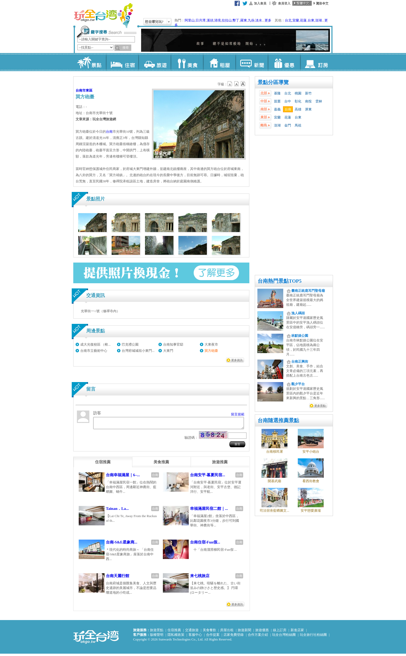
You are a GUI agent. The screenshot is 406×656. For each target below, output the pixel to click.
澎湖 (318, 20)
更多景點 (320, 405)
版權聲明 (156, 637)
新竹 (308, 93)
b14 (243, 83)
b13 (236, 83)
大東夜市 (211, 344)
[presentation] (103, 464)
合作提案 (213, 637)
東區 (89, 90)
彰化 (298, 101)
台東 (311, 20)
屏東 (308, 109)
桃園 (298, 93)
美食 (187, 62)
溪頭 (210, 20)
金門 (287, 125)
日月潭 (200, 20)
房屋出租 (227, 632)
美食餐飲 (209, 632)
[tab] (103, 464)
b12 (230, 83)
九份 (251, 20)
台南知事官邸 (173, 344)
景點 (90, 62)
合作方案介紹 (258, 637)
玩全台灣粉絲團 (284, 637)
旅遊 (154, 62)
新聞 (251, 62)
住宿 (122, 62)
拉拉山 (227, 20)
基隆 (277, 93)
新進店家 (297, 632)
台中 (287, 101)
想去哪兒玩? (154, 22)
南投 (308, 101)
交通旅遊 (192, 632)
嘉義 (277, 109)
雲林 (318, 101)
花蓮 (303, 20)
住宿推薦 (174, 632)
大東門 (168, 351)
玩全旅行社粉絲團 (313, 637)
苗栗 (277, 101)
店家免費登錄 (233, 637)
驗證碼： (191, 440)
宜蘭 (295, 20)
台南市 (81, 90)
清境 (217, 20)
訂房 (316, 62)
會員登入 (284, 3)
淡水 (258, 20)
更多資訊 (237, 360)
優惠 (284, 62)
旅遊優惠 (262, 632)
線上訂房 (279, 632)
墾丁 (236, 20)
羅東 (243, 20)
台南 (288, 109)
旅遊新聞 (244, 632)
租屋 (219, 62)
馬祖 (298, 125)
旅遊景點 (156, 632)
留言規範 (237, 414)
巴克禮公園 (130, 344)
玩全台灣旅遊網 (103, 15)
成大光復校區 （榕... (95, 344)
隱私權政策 (176, 637)
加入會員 (260, 3)
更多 (268, 20)
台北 (288, 20)
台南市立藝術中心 (93, 351)
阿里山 (190, 20)
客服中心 (195, 637)
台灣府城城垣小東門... (138, 351)
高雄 (298, 109)
